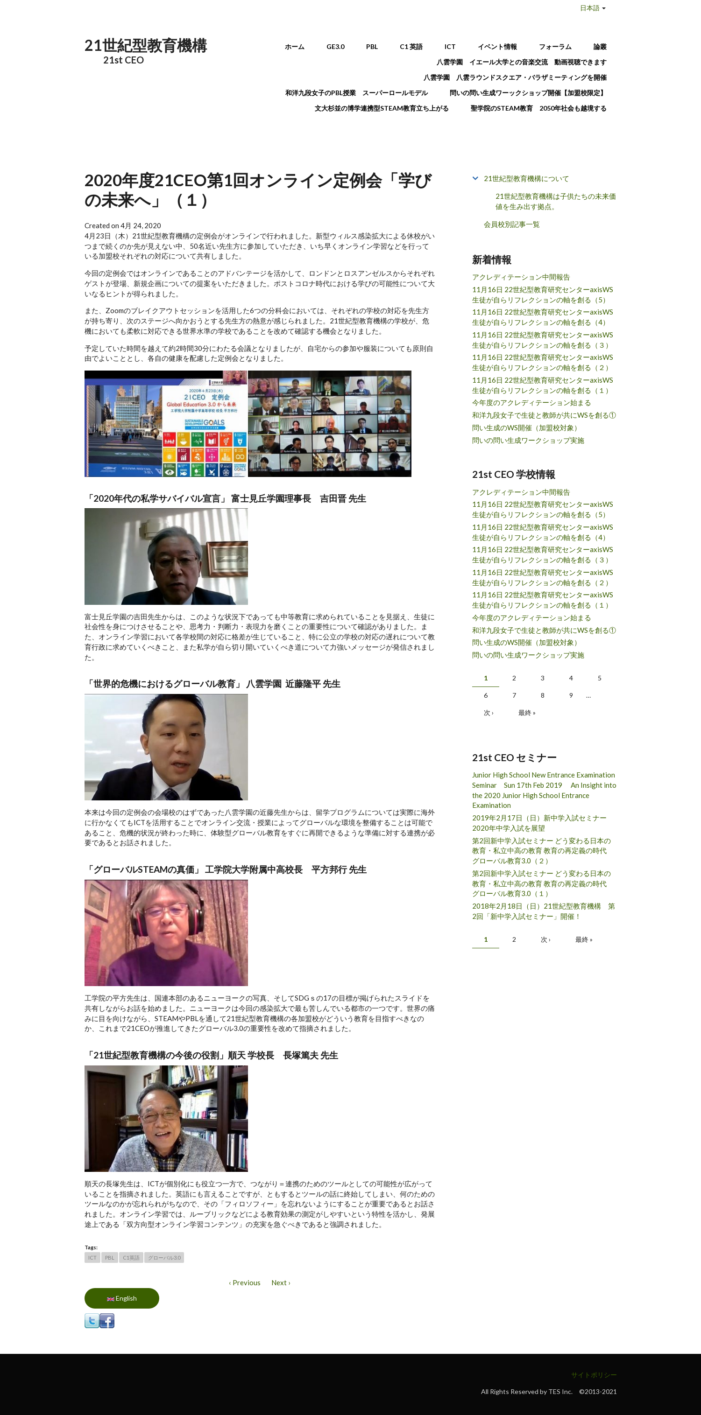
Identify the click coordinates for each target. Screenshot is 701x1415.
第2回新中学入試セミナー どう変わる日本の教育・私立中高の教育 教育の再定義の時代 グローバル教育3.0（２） (543, 850)
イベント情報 (497, 46)
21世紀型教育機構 (146, 45)
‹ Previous (245, 1282)
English (122, 1298)
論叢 (600, 46)
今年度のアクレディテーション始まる (531, 402)
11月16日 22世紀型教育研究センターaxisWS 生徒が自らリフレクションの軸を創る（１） (542, 385)
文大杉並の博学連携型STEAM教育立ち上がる (382, 108)
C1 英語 (411, 46)
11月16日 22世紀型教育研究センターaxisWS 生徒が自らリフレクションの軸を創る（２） (542, 362)
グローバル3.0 (164, 1257)
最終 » (527, 712)
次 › (489, 712)
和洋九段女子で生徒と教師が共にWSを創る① (544, 415)
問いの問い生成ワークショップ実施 (528, 440)
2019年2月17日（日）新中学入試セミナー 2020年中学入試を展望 (543, 822)
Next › (280, 1282)
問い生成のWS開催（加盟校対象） (526, 427)
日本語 (590, 8)
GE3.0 (335, 46)
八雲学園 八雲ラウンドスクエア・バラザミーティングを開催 (518, 77)
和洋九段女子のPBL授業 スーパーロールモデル (356, 93)
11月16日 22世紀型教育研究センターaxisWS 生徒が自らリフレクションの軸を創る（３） (542, 339)
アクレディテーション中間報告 (521, 277)
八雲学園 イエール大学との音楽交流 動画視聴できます (522, 62)
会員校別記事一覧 (512, 224)
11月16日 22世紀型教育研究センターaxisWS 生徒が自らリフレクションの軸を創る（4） (542, 317)
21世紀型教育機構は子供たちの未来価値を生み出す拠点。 (556, 201)
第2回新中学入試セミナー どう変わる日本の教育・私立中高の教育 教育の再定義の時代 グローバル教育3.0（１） (543, 883)
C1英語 (131, 1257)
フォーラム (555, 46)
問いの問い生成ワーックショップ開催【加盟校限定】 (528, 93)
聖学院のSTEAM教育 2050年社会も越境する (539, 108)
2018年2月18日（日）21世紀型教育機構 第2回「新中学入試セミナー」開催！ (543, 911)
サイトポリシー (594, 1375)
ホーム (294, 46)
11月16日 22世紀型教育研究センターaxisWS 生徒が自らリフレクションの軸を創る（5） (542, 294)
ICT (450, 46)
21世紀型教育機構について (526, 178)
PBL (372, 46)
